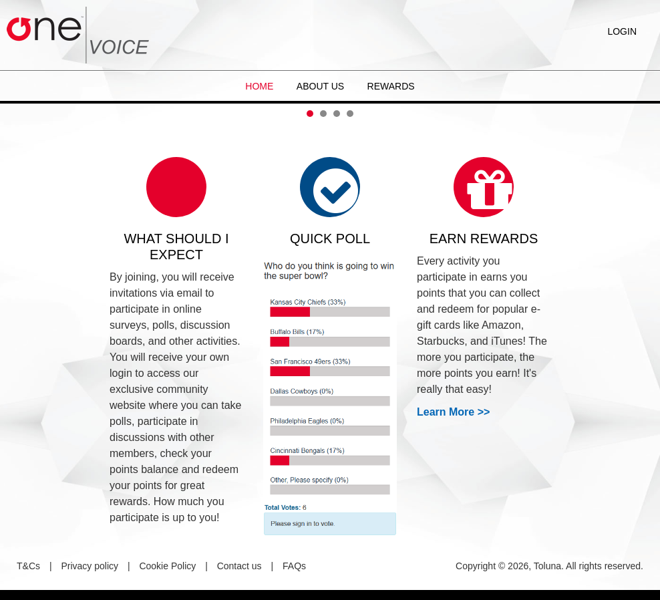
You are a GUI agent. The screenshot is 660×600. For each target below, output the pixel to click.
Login (622, 31)
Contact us (239, 566)
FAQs (294, 566)
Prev (17, 103)
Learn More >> (453, 412)
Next (642, 103)
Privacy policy (89, 566)
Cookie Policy (167, 566)
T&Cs (28, 566)
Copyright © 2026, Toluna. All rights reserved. (549, 566)
